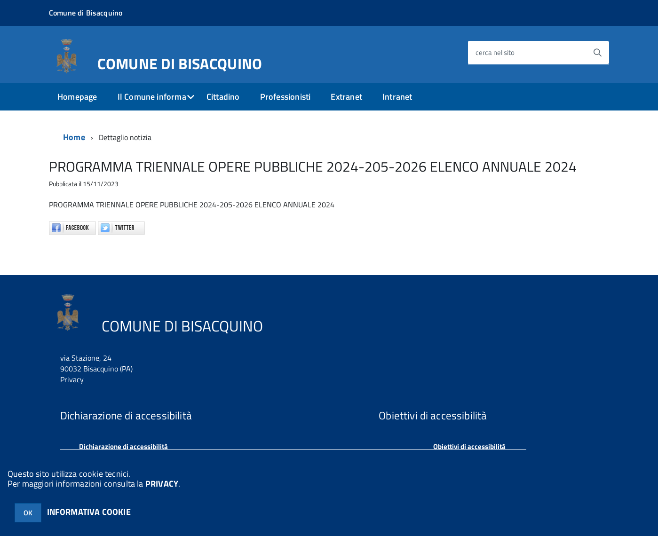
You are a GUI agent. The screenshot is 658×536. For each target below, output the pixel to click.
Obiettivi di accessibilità (469, 446)
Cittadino (223, 96)
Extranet (346, 96)
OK (28, 512)
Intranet (397, 96)
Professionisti (285, 96)
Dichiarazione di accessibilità (123, 446)
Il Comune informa (152, 96)
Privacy (72, 379)
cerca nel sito (495, 52)
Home (74, 137)
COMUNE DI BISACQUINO (179, 61)
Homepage (77, 96)
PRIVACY (161, 483)
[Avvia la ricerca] (597, 52)
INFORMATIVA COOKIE (89, 511)
